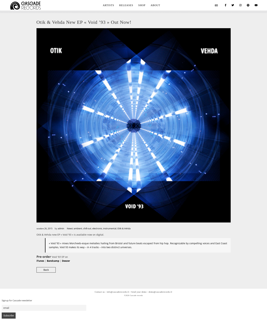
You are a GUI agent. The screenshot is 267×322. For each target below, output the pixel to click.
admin (61, 228)
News (69, 228)
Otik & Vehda (124, 228)
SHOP (141, 5)
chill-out (87, 228)
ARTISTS (108, 5)
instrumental (109, 228)
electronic (97, 228)
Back (46, 269)
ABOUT (155, 5)
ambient (78, 228)
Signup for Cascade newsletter (17, 300)
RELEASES (126, 5)
